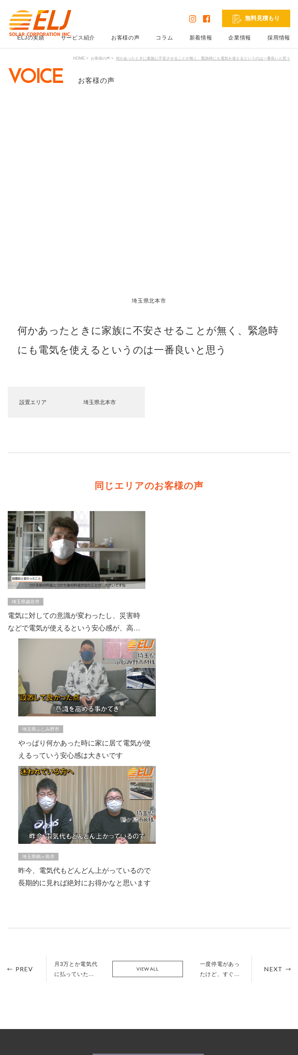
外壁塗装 (100, 1004)
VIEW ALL (147, 684)
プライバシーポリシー (35, 1043)
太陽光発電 (103, 961)
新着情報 (200, 37)
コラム (164, 37)
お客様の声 (125, 37)
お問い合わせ (171, 972)
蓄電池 (98, 972)
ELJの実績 (38, 961)
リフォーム (103, 993)
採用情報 (278, 37)
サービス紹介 (78, 37)
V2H (95, 982)
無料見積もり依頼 (176, 961)
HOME (79, 58)
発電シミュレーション (263, 961)
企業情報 (239, 37)
